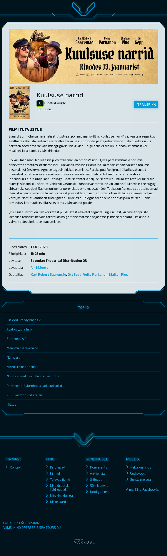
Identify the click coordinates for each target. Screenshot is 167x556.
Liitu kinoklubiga (61, 495)
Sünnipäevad (99, 485)
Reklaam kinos (140, 467)
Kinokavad (57, 467)
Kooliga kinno (100, 492)
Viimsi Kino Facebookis (142, 489)
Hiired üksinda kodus (21, 367)
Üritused (96, 479)
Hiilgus (11, 404)
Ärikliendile (97, 473)
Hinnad (55, 473)
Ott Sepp (75, 274)
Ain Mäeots (39, 267)
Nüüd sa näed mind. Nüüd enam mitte (33, 376)
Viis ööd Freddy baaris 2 (24, 320)
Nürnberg (13, 357)
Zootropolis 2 (17, 339)
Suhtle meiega (140, 479)
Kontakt (16, 467)
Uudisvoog (138, 473)
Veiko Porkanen (95, 274)
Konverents (98, 467)
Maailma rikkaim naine (22, 348)
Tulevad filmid (60, 479)
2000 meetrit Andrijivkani (25, 395)
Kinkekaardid (59, 502)
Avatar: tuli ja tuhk (19, 329)
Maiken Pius (118, 274)
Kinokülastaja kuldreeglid (60, 487)
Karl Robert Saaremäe (48, 274)
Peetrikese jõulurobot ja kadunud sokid (34, 386)
